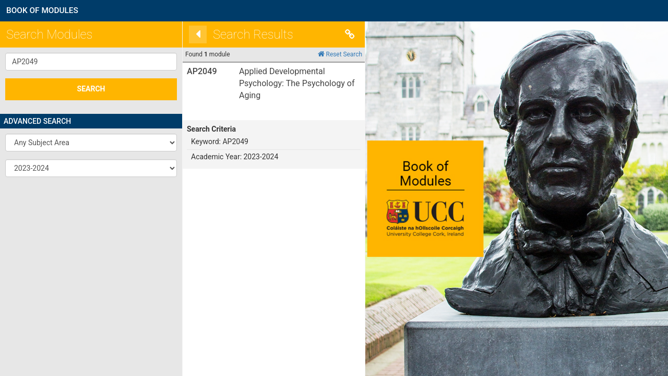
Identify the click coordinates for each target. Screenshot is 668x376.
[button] (91, 142)
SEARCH (91, 89)
